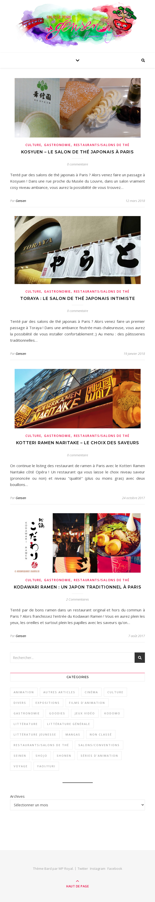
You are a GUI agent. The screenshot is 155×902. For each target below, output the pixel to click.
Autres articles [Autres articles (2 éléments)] (59, 692)
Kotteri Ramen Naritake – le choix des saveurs (77, 442)
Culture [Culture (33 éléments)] (115, 692)
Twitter (83, 868)
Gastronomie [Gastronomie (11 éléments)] (27, 713)
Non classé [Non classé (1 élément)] (101, 734)
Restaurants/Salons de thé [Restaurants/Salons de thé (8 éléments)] (41, 745)
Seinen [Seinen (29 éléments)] (20, 755)
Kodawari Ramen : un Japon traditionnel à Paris (77, 587)
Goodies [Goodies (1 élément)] (57, 713)
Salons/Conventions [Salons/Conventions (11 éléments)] (99, 745)
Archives (17, 796)
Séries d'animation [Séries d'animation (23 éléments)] (99, 755)
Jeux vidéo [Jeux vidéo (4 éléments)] (85, 713)
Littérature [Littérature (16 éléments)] (26, 724)
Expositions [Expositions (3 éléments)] (48, 703)
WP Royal (65, 868)
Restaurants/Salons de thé (102, 145)
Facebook (114, 868)
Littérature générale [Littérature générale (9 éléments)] (68, 724)
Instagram (97, 868)
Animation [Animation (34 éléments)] (24, 692)
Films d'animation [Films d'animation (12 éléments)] (87, 703)
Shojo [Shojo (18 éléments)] (41, 755)
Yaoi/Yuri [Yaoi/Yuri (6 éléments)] (46, 766)
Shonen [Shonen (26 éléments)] (64, 755)
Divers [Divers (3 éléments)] (20, 703)
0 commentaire (77, 164)
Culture (33, 145)
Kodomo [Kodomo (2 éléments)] (112, 713)
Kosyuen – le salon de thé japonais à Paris (77, 152)
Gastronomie (57, 145)
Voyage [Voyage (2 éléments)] (21, 766)
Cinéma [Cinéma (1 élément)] (91, 692)
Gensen (21, 200)
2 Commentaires (77, 599)
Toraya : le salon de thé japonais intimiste (77, 298)
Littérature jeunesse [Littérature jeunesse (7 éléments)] (35, 734)
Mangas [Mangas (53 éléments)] (73, 734)
